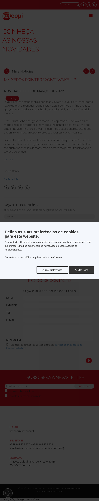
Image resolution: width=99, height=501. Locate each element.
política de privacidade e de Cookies (43, 257)
